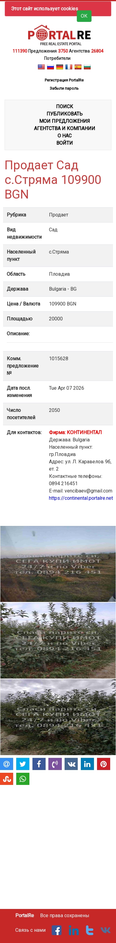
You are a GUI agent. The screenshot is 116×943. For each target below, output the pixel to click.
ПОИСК (64, 106)
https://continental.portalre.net (81, 498)
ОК (84, 16)
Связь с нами (30, 930)
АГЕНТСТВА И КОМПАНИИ (64, 128)
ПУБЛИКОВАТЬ (65, 114)
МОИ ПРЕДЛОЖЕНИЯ (64, 121)
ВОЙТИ (64, 143)
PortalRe (24, 915)
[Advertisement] (57, 844)
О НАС (65, 136)
